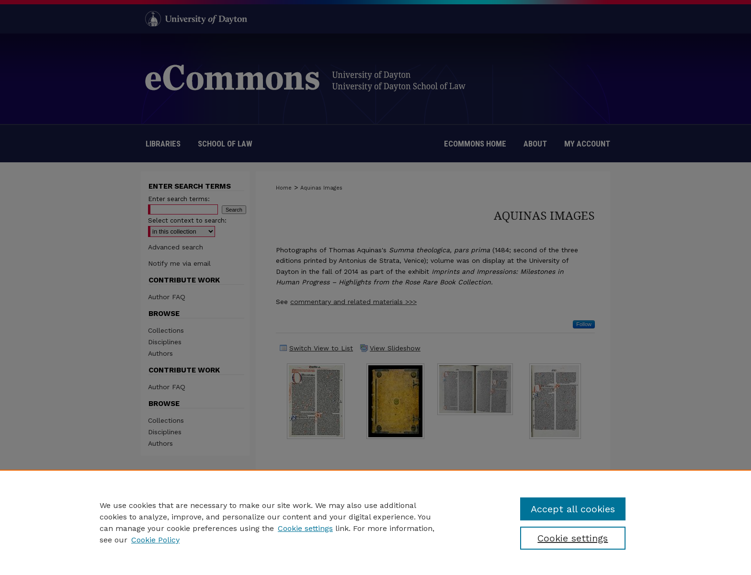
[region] (375, 522)
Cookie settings (305, 528)
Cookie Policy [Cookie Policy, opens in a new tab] (155, 539)
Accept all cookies (573, 509)
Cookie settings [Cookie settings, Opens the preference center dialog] (572, 538)
